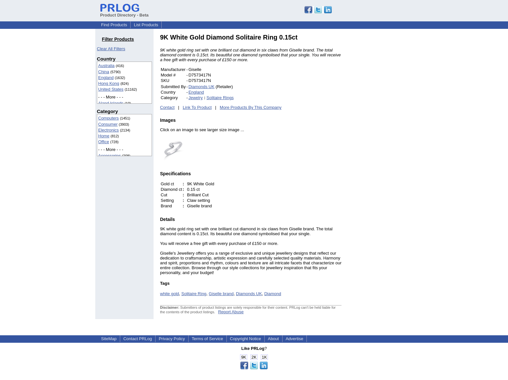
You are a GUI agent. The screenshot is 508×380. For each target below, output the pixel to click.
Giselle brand (221, 293)
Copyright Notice (245, 338)
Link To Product (197, 107)
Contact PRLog (137, 338)
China (103, 71)
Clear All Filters (111, 48)
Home (104, 135)
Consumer (108, 124)
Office (103, 141)
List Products (146, 24)
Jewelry (196, 97)
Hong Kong (108, 83)
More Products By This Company (251, 107)
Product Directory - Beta (124, 12)
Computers (108, 118)
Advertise (294, 338)
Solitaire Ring (193, 293)
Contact (167, 107)
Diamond (272, 293)
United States (110, 89)
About (273, 338)
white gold (169, 293)
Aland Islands (110, 103)
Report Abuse (231, 311)
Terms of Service (207, 338)
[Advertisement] (385, 131)
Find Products (114, 24)
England (106, 77)
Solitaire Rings (220, 97)
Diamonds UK (201, 86)
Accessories (109, 155)
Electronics (108, 130)
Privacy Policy (172, 338)
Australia (106, 65)
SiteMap (109, 338)
